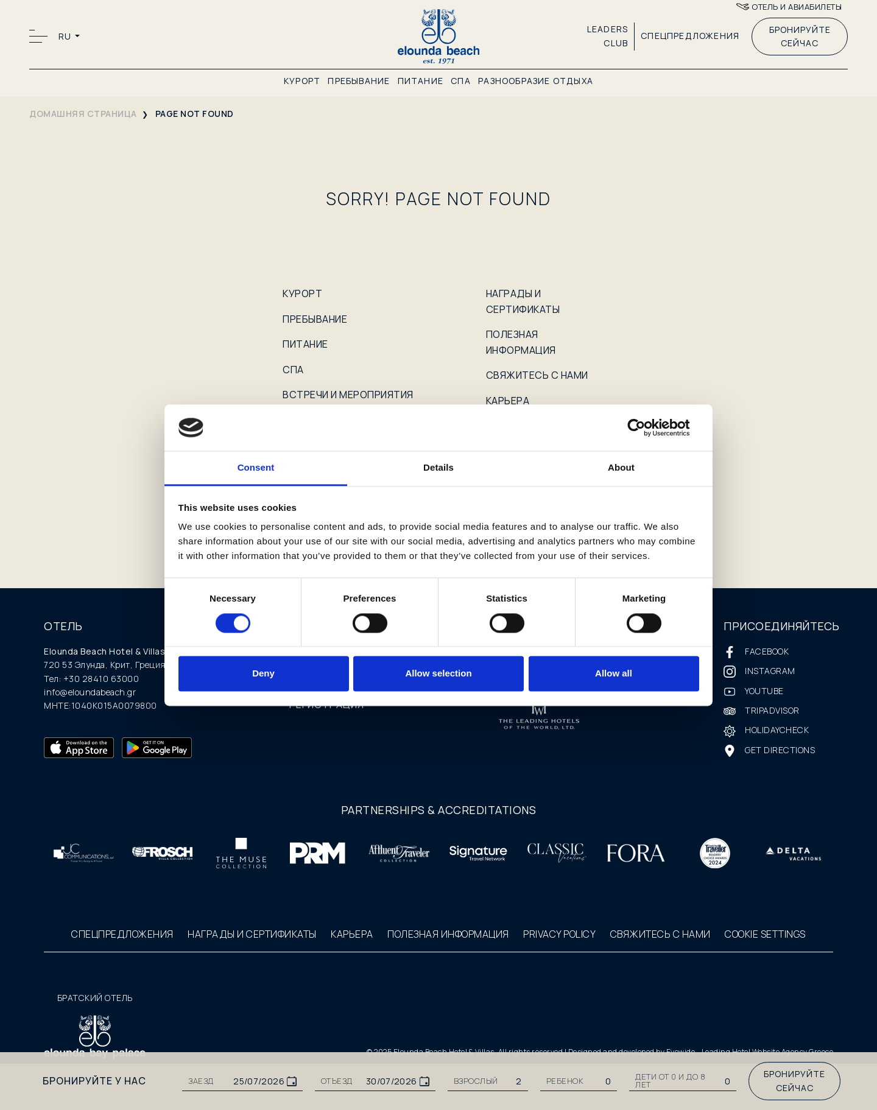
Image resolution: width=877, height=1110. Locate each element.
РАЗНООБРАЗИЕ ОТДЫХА (535, 80)
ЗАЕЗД (201, 1081)
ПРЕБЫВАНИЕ (359, 80)
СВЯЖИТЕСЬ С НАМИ (537, 375)
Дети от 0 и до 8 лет (670, 1081)
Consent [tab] (256, 468)
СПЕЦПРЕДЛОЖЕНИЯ (690, 35)
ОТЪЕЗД (337, 1081)
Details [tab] (438, 468)
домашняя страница (83, 113)
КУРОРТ (302, 80)
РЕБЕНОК (565, 1081)
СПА (461, 80)
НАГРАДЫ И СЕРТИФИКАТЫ (252, 934)
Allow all (613, 674)
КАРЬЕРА (508, 400)
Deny (263, 674)
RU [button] (65, 36)
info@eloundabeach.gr (90, 692)
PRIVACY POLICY (559, 934)
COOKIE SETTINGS (765, 934)
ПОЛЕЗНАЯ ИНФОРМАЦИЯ (448, 934)
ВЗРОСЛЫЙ (476, 1081)
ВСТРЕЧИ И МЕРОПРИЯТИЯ (348, 394)
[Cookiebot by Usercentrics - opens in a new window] (646, 427)
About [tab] (621, 468)
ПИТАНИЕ (420, 80)
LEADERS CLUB (607, 35)
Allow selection (438, 674)
